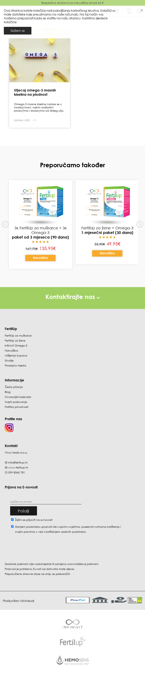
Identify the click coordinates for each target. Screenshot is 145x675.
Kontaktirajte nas (72, 296)
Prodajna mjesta (15, 365)
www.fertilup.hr (18, 467)
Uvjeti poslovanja (16, 401)
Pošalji (23, 511)
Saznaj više (22, 120)
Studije (9, 360)
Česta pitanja (14, 387)
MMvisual (27, 601)
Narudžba (40, 258)
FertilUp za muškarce (18, 335)
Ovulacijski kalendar (18, 396)
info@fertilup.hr (18, 462)
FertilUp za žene (15, 340)
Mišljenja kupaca (16, 355)
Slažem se (18, 31)
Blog (7, 391)
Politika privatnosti (16, 406)
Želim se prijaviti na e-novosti (33, 519)
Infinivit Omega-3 (16, 345)
